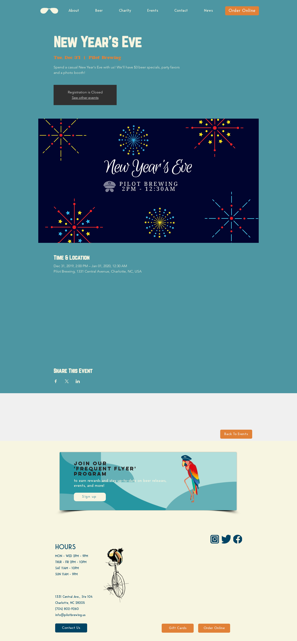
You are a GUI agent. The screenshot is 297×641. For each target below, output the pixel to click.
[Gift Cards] (178, 628)
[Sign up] (90, 497)
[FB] (237, 539)
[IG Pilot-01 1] (214, 539)
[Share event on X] (67, 381)
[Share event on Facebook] (56, 381)
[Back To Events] (236, 434)
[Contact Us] (71, 627)
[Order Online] (242, 10)
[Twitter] (226, 539)
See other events (85, 97)
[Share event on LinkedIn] (78, 381)
